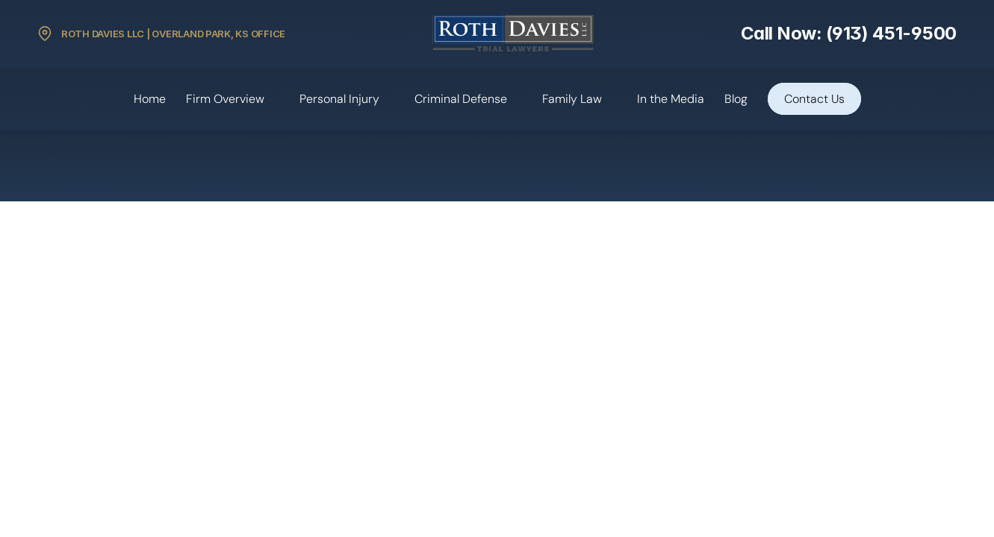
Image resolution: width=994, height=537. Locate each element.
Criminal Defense (460, 99)
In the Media (670, 99)
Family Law (572, 99)
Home (150, 99)
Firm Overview (225, 99)
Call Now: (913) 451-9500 (849, 33)
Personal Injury (339, 99)
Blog (736, 99)
